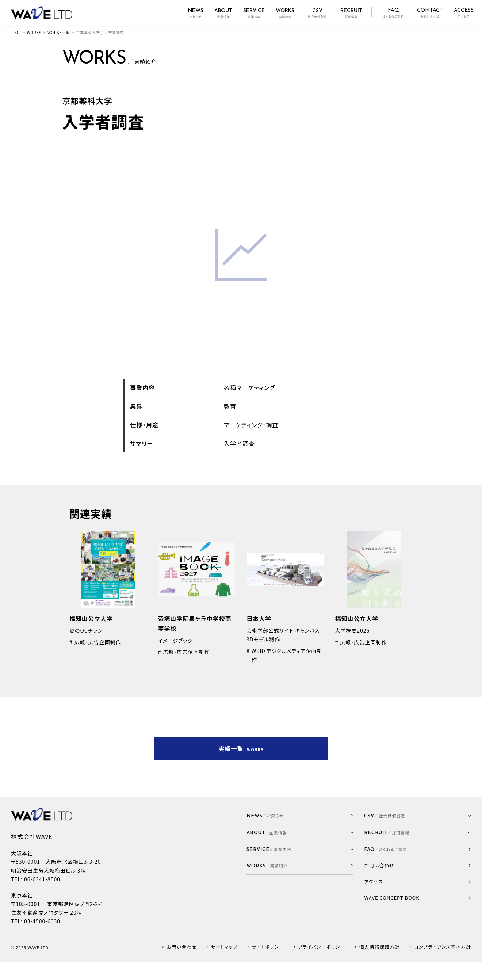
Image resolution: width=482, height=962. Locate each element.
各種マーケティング (249, 387)
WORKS (34, 32)
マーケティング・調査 (251, 424)
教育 (230, 406)
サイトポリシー (268, 947)
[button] (299, 832)
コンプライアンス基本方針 (442, 947)
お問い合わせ (182, 947)
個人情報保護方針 (379, 947)
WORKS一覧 (58, 32)
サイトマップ (224, 947)
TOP (17, 32)
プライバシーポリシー (321, 947)
